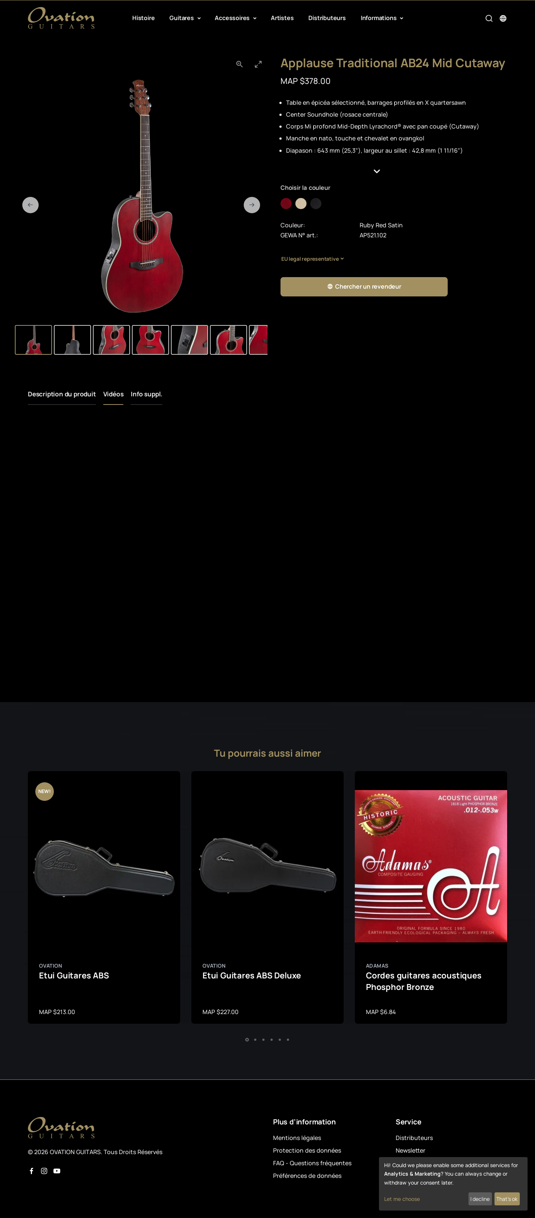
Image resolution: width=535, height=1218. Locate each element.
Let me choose (402, 1198)
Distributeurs (327, 18)
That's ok (507, 1198)
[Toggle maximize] (258, 64)
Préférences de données (307, 1176)
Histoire (143, 18)
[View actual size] (239, 64)
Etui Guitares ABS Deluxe (251, 975)
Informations (379, 18)
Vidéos (113, 394)
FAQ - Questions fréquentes (312, 1163)
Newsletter (410, 1150)
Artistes (282, 18)
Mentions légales (297, 1138)
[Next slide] (252, 205)
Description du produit (62, 394)
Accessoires (233, 18)
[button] (394, 171)
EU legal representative (309, 258)
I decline (480, 1198)
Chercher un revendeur (364, 287)
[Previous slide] (30, 205)
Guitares (182, 18)
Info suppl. (146, 394)
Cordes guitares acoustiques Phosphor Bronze (424, 981)
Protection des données (307, 1150)
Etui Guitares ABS (74, 975)
